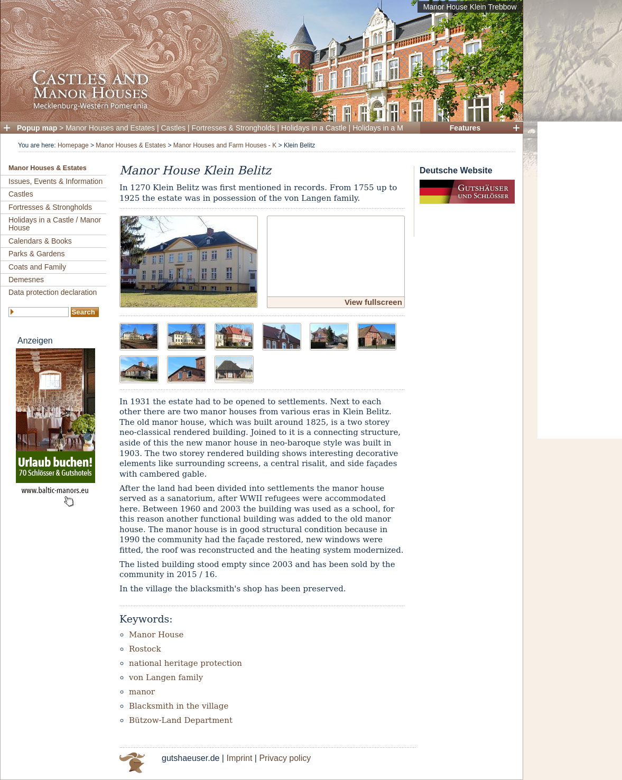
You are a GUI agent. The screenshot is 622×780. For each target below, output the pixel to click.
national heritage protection (185, 663)
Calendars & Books (40, 241)
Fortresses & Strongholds (233, 128)
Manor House (156, 634)
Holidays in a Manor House (396, 128)
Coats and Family (37, 267)
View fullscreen (373, 302)
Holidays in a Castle (314, 128)
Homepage (73, 145)
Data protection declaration (52, 292)
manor (142, 692)
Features (465, 128)
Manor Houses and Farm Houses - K (224, 145)
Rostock (145, 649)
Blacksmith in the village (178, 706)
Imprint (239, 758)
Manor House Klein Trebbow (470, 7)
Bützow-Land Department (181, 720)
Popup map (37, 128)
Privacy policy (285, 758)
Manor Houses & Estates (131, 145)
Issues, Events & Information (55, 181)
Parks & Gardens (36, 253)
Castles (173, 128)
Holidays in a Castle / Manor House (54, 224)
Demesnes (26, 279)
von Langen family (166, 677)
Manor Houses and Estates (110, 128)
